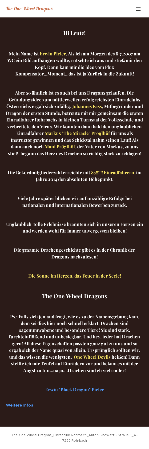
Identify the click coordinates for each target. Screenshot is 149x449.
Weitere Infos (19, 405)
